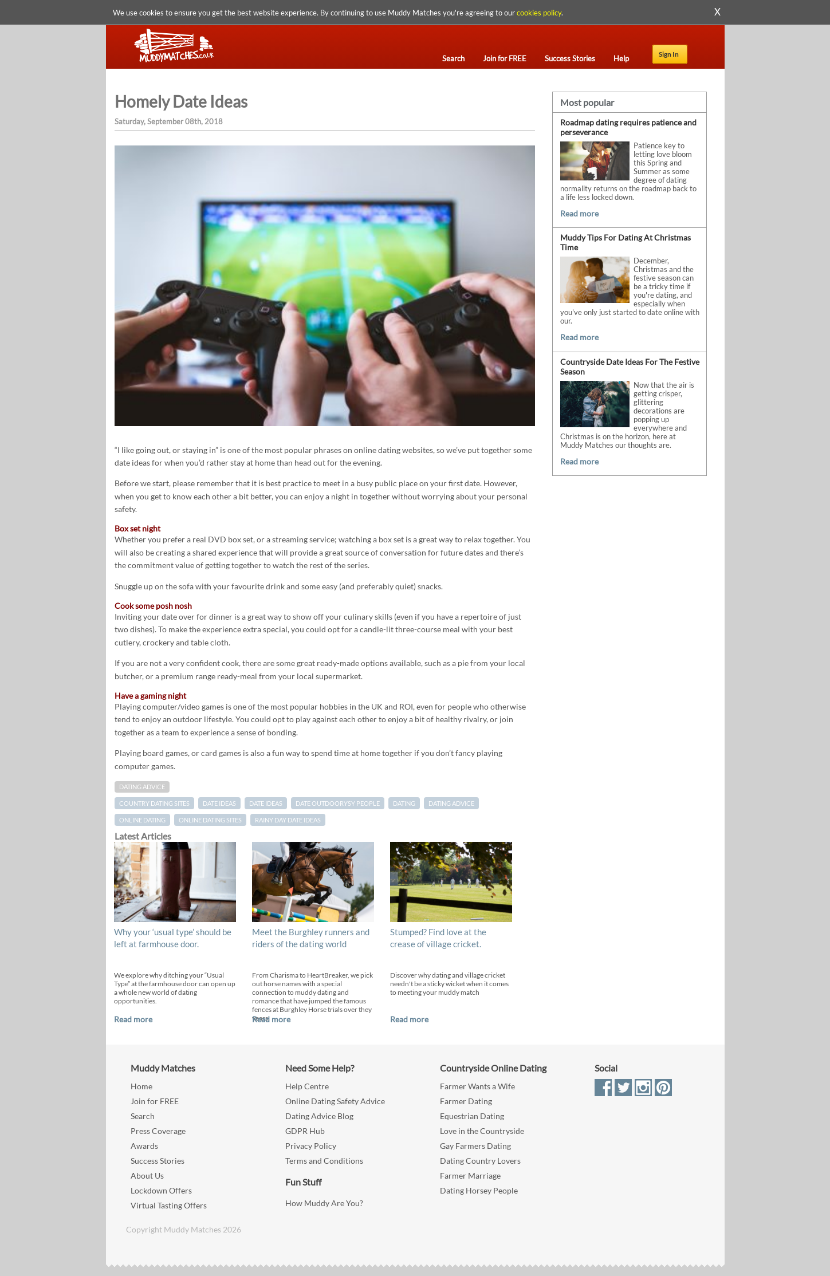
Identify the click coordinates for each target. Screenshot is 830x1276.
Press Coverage (158, 1131)
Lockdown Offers (161, 1190)
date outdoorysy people (338, 803)
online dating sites (210, 820)
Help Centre (307, 1086)
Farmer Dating (466, 1101)
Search (143, 1116)
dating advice (451, 803)
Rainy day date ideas (288, 820)
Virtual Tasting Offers (169, 1205)
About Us (147, 1175)
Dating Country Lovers (480, 1160)
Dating (404, 803)
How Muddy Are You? (324, 1203)
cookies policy (539, 12)
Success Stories (157, 1160)
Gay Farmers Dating (475, 1146)
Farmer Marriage (470, 1175)
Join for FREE (155, 1101)
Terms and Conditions (324, 1160)
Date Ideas (219, 803)
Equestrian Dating (472, 1116)
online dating (142, 820)
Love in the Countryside (482, 1131)
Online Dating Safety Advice (335, 1101)
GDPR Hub (305, 1131)
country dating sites (154, 803)
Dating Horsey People (479, 1190)
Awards (144, 1146)
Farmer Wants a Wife (477, 1086)
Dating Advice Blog (319, 1116)
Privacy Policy (310, 1146)
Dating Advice (142, 786)
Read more (133, 1019)
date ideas (265, 803)
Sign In (669, 54)
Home (141, 1086)
